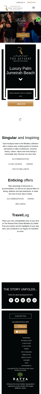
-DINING (29, 164)
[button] (20, 23)
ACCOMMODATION (20, 159)
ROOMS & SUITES (26, 341)
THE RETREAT (26, 338)
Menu (35, 8)
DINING (31, 199)
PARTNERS (26, 360)
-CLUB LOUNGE (15, 164)
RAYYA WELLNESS (26, 352)
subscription (20, 316)
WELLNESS (20, 204)
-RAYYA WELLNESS (20, 169)
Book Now (31, 2)
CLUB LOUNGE (26, 346)
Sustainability (26, 366)
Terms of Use (26, 355)
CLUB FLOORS (26, 343)
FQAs (26, 363)
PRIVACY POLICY (26, 357)
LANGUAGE (20, 2)
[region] (20, 26)
